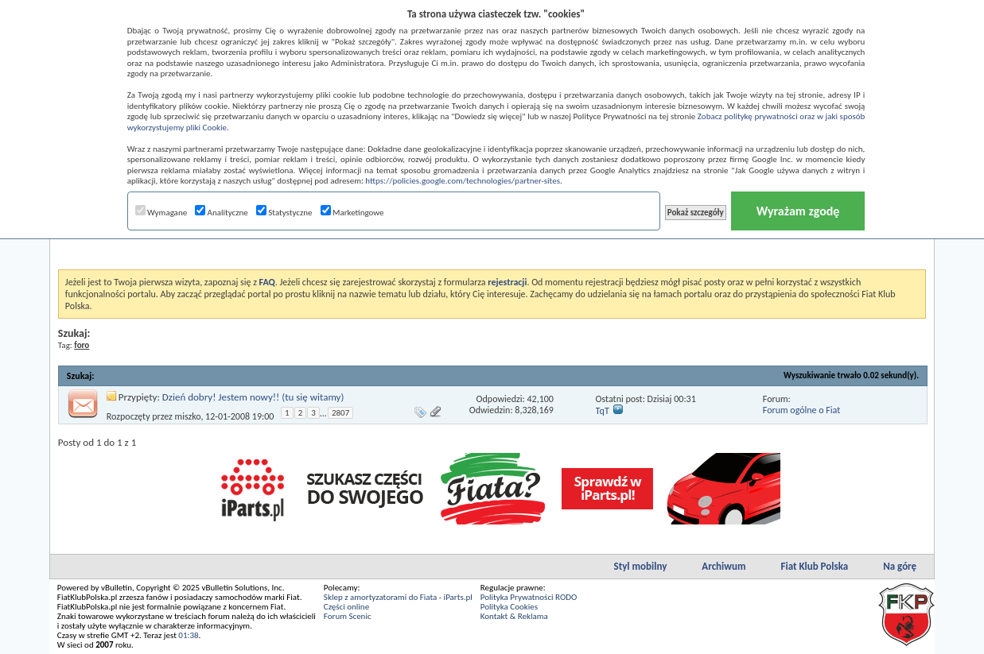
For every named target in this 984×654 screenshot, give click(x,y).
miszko (188, 416)
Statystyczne (284, 212)
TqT (602, 410)
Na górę (899, 566)
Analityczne (221, 212)
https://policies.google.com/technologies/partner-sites (462, 181)
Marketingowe (352, 212)
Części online (346, 607)
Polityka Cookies (509, 607)
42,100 (540, 398)
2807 (340, 413)
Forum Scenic (347, 616)
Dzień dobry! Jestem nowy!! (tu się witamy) (253, 397)
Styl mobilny (640, 566)
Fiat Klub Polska (815, 566)
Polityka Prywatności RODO (528, 597)
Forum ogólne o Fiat (801, 410)
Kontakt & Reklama (514, 616)
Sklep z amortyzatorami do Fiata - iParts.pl (398, 597)
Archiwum (723, 566)
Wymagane (161, 212)
